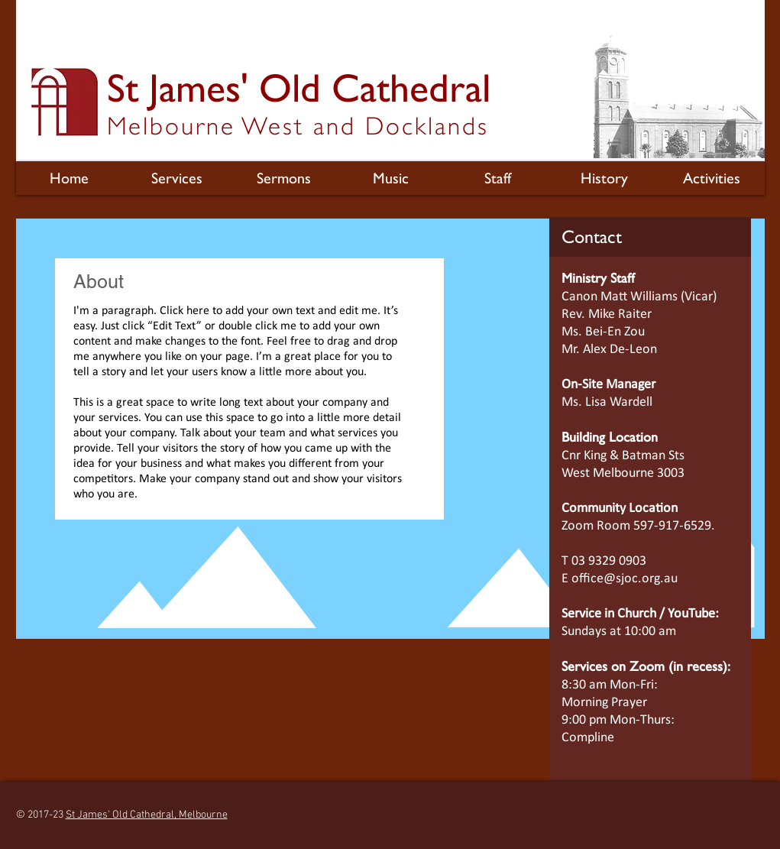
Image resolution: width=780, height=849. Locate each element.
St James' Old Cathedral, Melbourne (147, 814)
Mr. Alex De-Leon (609, 349)
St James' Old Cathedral (298, 88)
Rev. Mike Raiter (607, 314)
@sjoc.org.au (641, 579)
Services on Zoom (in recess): (646, 666)
